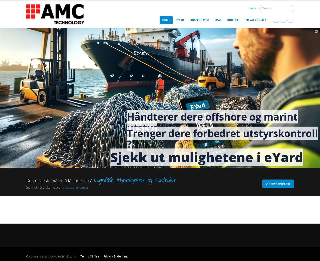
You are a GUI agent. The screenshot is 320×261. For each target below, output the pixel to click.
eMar (218, 20)
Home (166, 20)
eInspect (82, 187)
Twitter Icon (290, 19)
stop (166, 164)
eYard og (68, 187)
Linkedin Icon (283, 19)
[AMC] (55, 14)
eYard (180, 20)
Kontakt (233, 20)
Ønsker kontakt (278, 184)
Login (252, 8)
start (153, 164)
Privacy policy (255, 20)
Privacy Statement (115, 256)
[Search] (276, 8)
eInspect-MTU (199, 20)
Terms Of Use (89, 256)
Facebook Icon (276, 19)
